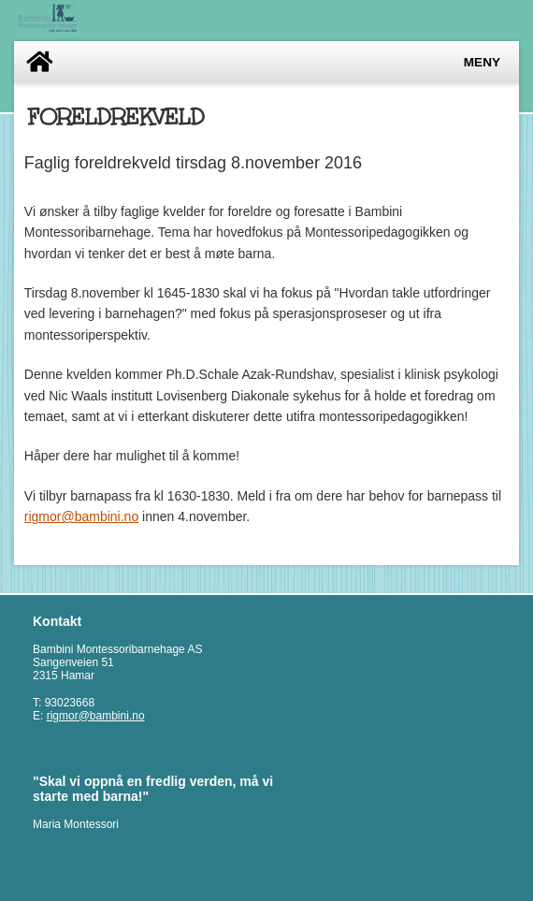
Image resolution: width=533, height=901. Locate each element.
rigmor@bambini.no (81, 516)
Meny (482, 62)
